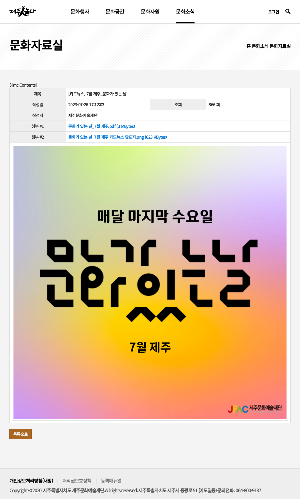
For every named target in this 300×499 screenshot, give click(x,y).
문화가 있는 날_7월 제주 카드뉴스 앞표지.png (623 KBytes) (117, 137)
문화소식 (185, 12)
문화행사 (79, 12)
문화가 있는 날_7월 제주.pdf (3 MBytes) (101, 126)
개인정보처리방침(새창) (31, 480)
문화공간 (114, 12)
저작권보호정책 (76, 480)
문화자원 (150, 12)
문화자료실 (280, 45)
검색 (288, 11)
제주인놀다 (22, 11)
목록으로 (20, 434)
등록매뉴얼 (111, 480)
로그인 (273, 12)
